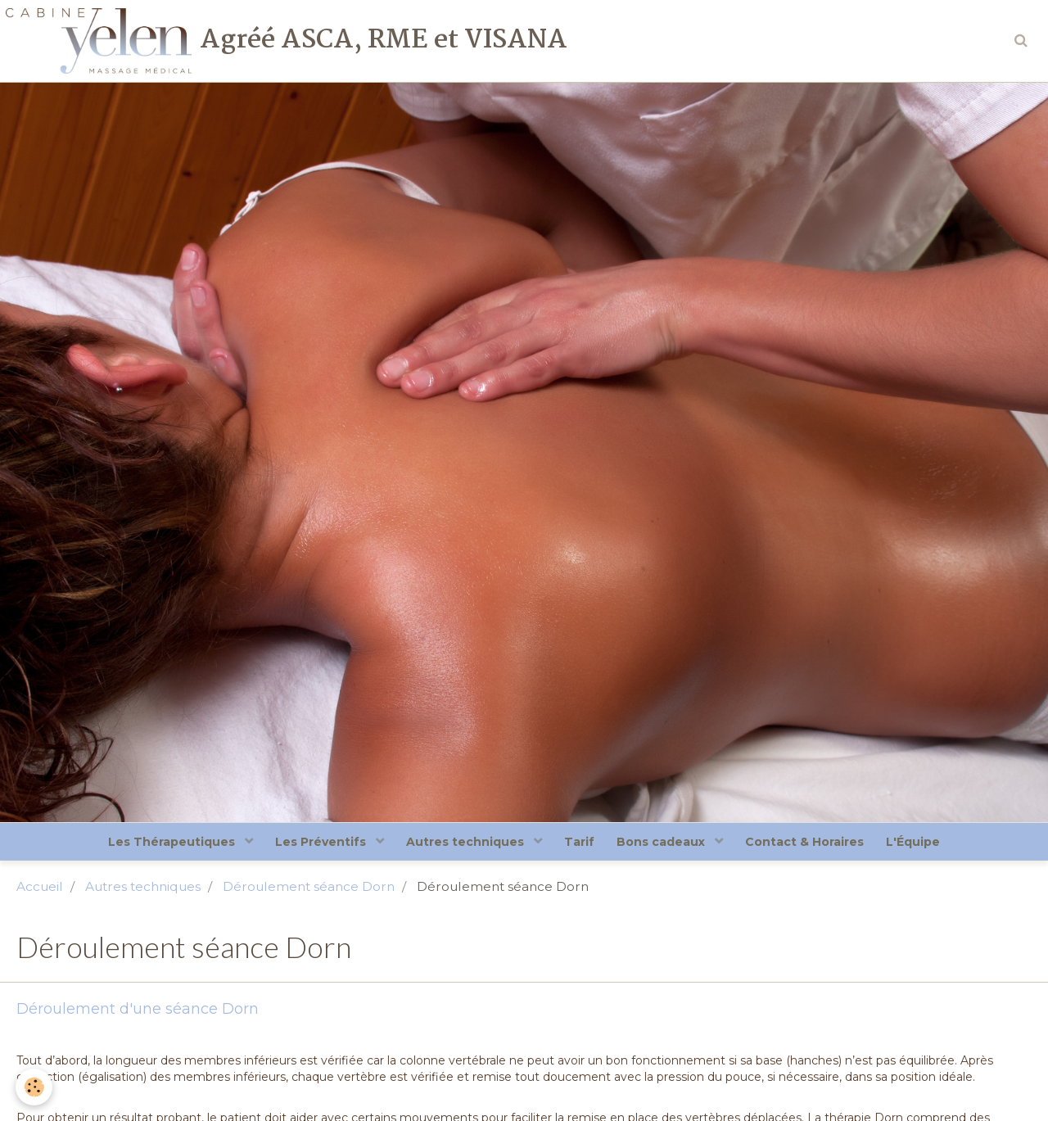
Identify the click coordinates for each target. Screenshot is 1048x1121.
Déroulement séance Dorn (309, 889)
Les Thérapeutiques (166, 843)
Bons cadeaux (665, 843)
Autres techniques (464, 843)
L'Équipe (920, 843)
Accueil (39, 889)
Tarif (579, 843)
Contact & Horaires (809, 843)
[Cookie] (34, 1087)
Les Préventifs (317, 843)
